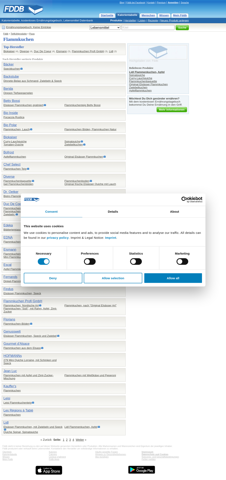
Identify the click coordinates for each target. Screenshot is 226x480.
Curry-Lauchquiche (15, 141)
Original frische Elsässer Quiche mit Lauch (90, 184)
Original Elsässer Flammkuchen (83, 156)
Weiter (80, 439)
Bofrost (8, 152)
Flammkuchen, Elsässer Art (20, 208)
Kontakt (151, 2)
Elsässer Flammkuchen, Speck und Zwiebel (30, 335)
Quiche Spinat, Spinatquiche (20, 432)
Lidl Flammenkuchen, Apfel (80, 426)
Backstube (11, 76)
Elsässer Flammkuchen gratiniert (23, 105)
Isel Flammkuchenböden (18, 184)
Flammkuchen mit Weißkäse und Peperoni (90, 375)
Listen (142, 20)
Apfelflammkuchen (14, 156)
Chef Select (12, 164)
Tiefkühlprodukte (19, 33)
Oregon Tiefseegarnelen (18, 93)
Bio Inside (10, 113)
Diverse (24, 51)
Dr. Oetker (10, 192)
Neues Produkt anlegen (174, 20)
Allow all (173, 278)
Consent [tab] (51, 211)
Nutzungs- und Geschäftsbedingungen (160, 457)
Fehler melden (149, 459)
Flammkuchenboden (76, 180)
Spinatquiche (72, 141)
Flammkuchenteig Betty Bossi (82, 105)
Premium (161, 2)
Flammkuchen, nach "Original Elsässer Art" (90, 305)
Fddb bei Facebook (135, 2)
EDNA (8, 237)
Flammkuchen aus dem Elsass (22, 348)
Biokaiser (9, 51)
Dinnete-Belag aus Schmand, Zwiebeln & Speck (32, 80)
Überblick (6, 452)
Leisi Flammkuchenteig (17, 402)
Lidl (111, 51)
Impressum (147, 452)
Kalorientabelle (127, 14)
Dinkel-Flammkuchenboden (20, 281)
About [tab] (174, 211)
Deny (53, 278)
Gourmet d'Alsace (16, 343)
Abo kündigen (102, 457)
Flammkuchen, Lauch (16, 129)
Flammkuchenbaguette (17, 180)
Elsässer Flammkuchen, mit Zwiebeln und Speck (32, 426)
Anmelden (173, 2)
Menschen (148, 15)
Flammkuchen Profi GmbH (88, 51)
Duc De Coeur (42, 51)
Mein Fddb (180, 15)
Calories (53, 454)
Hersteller (130, 20)
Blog (122, 2)
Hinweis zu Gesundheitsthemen (110, 454)
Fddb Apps (54, 459)
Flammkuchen (12, 390)
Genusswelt (12, 331)
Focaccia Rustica (13, 117)
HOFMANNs (12, 356)
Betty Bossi (11, 101)
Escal (7, 265)
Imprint (110, 237)
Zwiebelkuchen (73, 144)
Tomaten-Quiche (13, 144)
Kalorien (53, 452)
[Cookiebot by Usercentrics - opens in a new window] (184, 200)
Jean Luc (10, 371)
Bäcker (8, 64)
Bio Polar (10, 125)
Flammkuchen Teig (14, 168)
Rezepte (153, 20)
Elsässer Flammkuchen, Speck (22, 293)
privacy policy (58, 237)
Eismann (61, 51)
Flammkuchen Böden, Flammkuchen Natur (90, 129)
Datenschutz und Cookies (155, 454)
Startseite (107, 15)
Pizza (31, 33)
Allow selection (113, 278)
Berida (8, 88)
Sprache (185, 2)
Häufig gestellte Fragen (106, 452)
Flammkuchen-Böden (16, 323)
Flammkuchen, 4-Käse (17, 253)
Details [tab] (113, 211)
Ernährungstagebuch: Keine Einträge (28, 27)
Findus (8, 289)
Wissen (164, 15)
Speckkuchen (11, 68)
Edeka (8, 225)
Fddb (5, 33)
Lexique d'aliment (57, 457)
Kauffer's (9, 386)
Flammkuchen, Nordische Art (21, 305)
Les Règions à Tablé (18, 410)
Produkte (116, 20)
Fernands (10, 277)
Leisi (6, 398)
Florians (9, 319)
